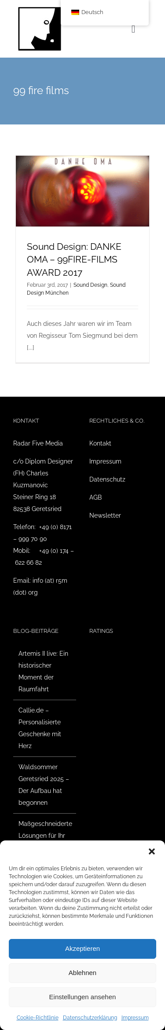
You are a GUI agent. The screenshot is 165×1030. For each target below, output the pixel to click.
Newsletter (105, 515)
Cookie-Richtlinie (38, 1018)
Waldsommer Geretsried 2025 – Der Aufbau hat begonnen (43, 784)
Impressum (135, 1018)
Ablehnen (82, 972)
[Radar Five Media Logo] (40, 9)
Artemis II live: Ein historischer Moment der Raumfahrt (43, 671)
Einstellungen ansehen (82, 997)
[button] (151, 851)
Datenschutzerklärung (90, 1018)
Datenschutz (107, 479)
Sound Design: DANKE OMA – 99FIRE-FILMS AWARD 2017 (74, 259)
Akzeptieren (82, 948)
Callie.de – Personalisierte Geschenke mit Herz (39, 728)
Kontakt (100, 443)
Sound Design (90, 285)
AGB (95, 497)
